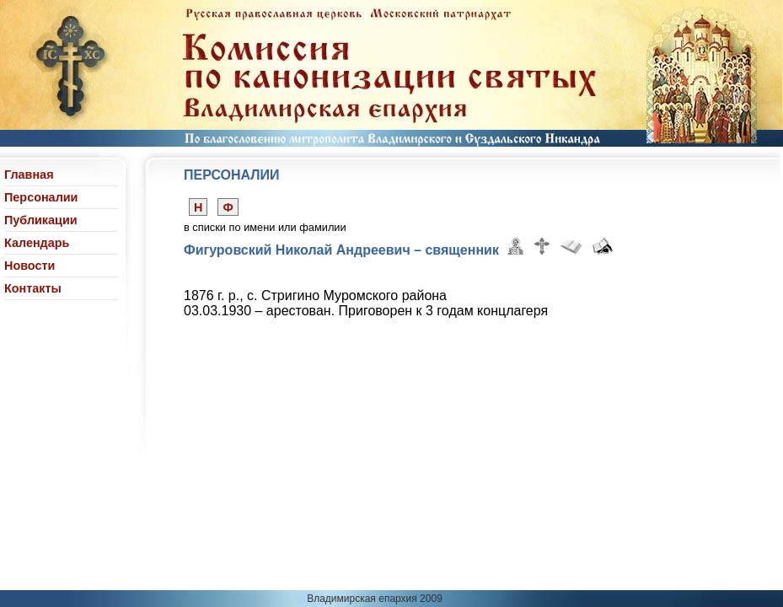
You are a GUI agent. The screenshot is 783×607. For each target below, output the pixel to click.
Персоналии (41, 197)
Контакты (33, 288)
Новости (29, 265)
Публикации (41, 220)
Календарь (36, 243)
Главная (29, 174)
